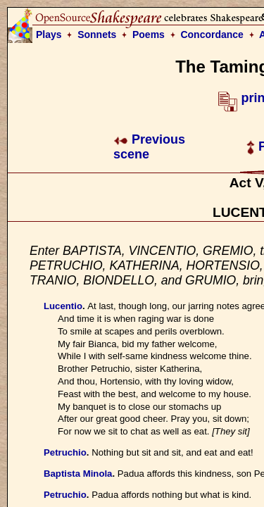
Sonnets (96, 34)
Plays (49, 34)
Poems (148, 34)
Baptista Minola (78, 473)
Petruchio (65, 452)
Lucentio (63, 306)
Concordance (211, 34)
